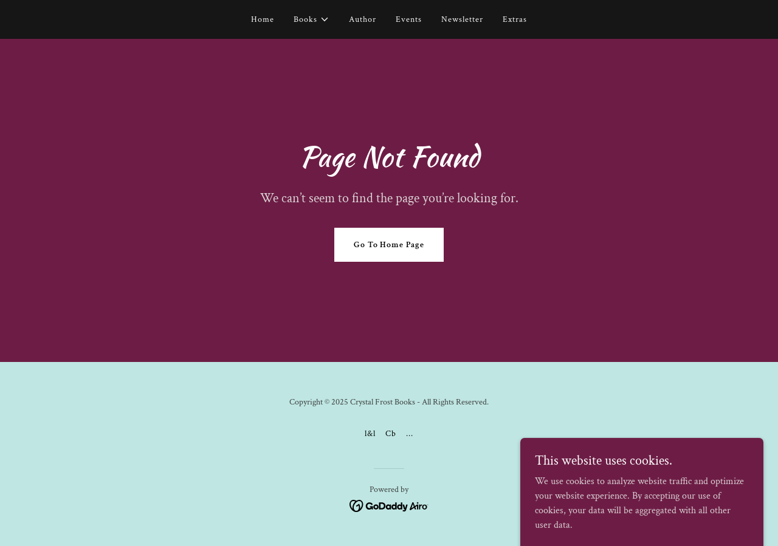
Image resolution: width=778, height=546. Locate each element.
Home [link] (262, 19)
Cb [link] (390, 433)
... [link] (409, 433)
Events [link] (409, 19)
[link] (389, 505)
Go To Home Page (389, 244)
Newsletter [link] (462, 19)
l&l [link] (370, 433)
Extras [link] (515, 19)
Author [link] (362, 19)
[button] (311, 19)
